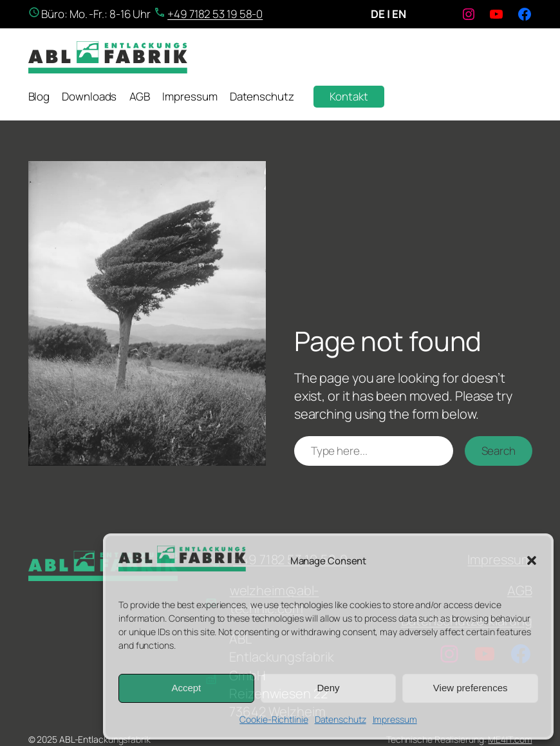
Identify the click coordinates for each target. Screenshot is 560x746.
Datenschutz (340, 719)
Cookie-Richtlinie (273, 719)
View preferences (470, 687)
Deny (328, 687)
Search (498, 450)
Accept (186, 687)
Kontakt (349, 96)
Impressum (395, 719)
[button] (531, 560)
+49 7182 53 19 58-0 (215, 13)
